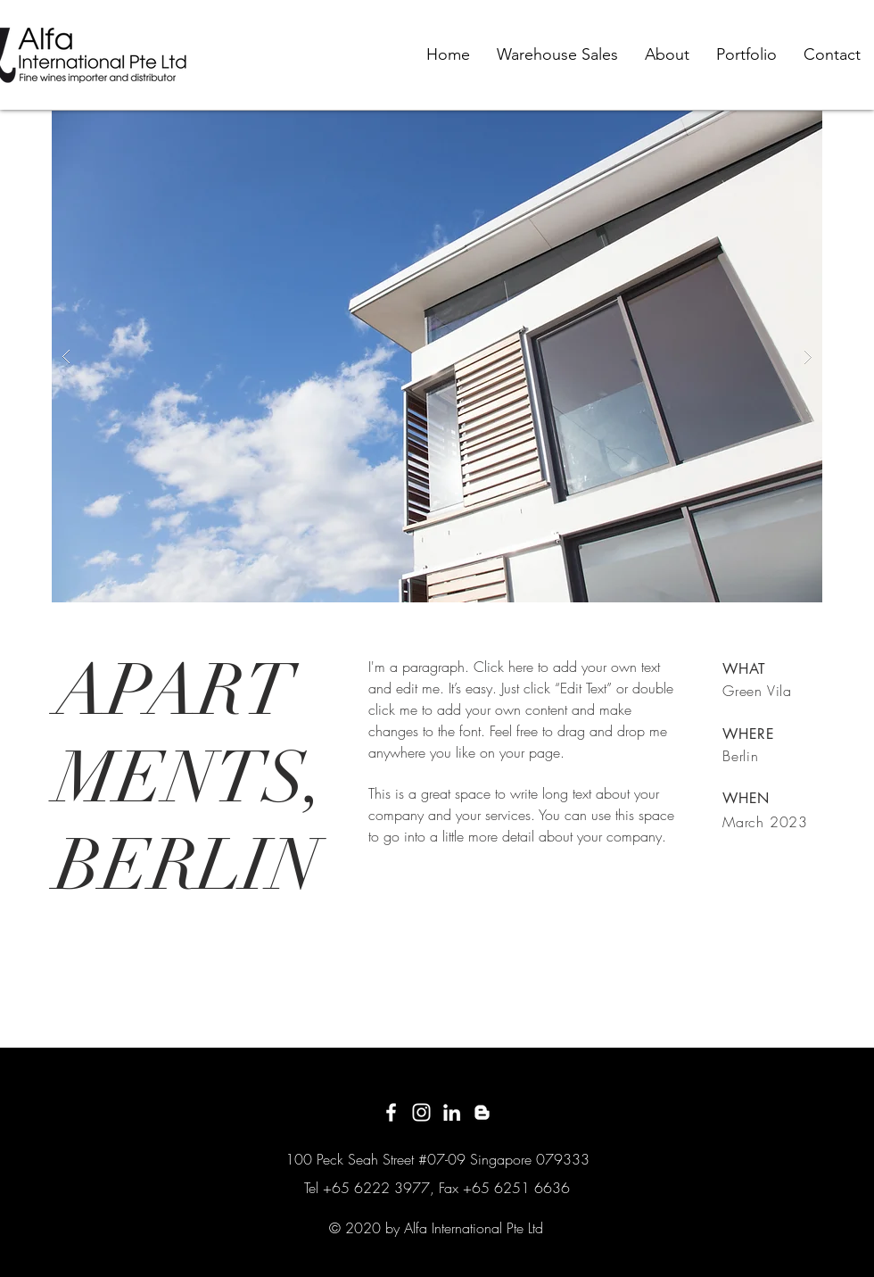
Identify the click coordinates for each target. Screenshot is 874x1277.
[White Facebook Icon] (391, 1112)
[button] (437, 356)
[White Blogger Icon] (482, 1112)
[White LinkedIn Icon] (452, 1112)
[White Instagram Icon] (421, 1112)
